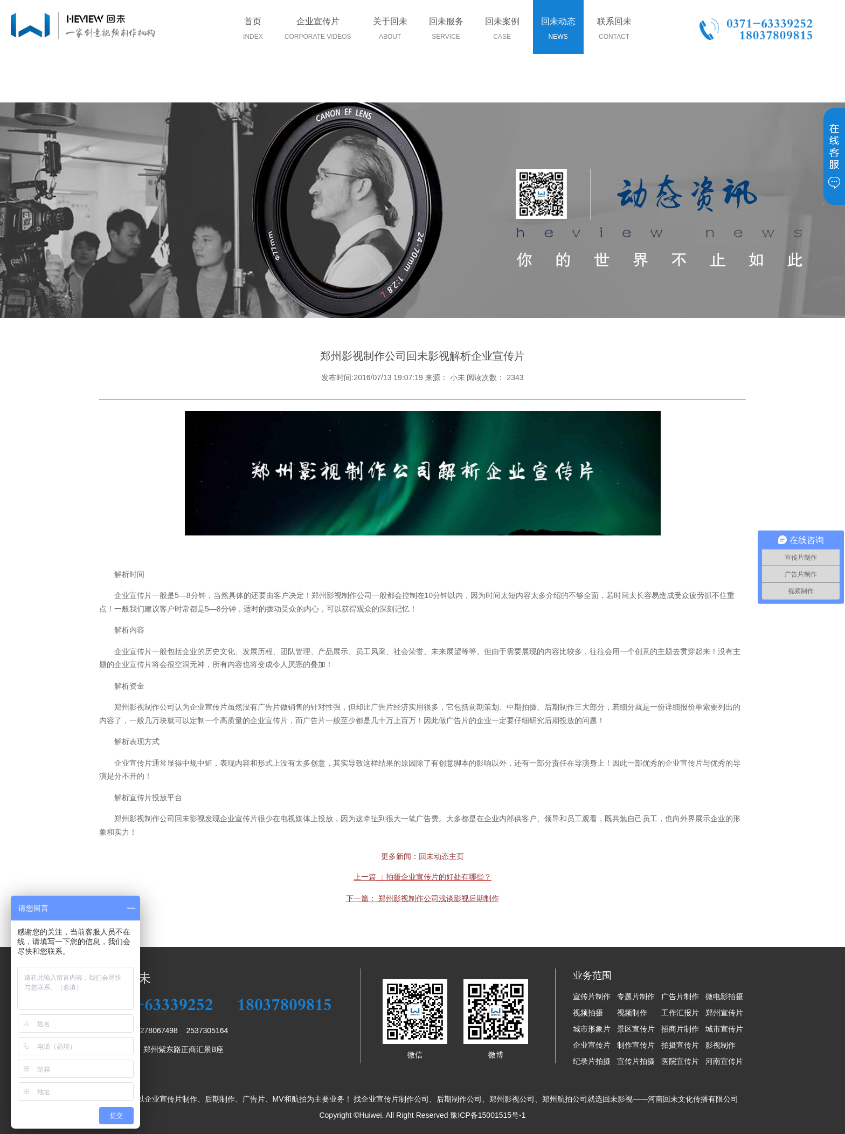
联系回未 (614, 30)
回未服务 (446, 30)
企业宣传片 (318, 30)
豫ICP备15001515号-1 (487, 1115)
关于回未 (390, 30)
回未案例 (502, 30)
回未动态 (558, 30)
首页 (253, 30)
